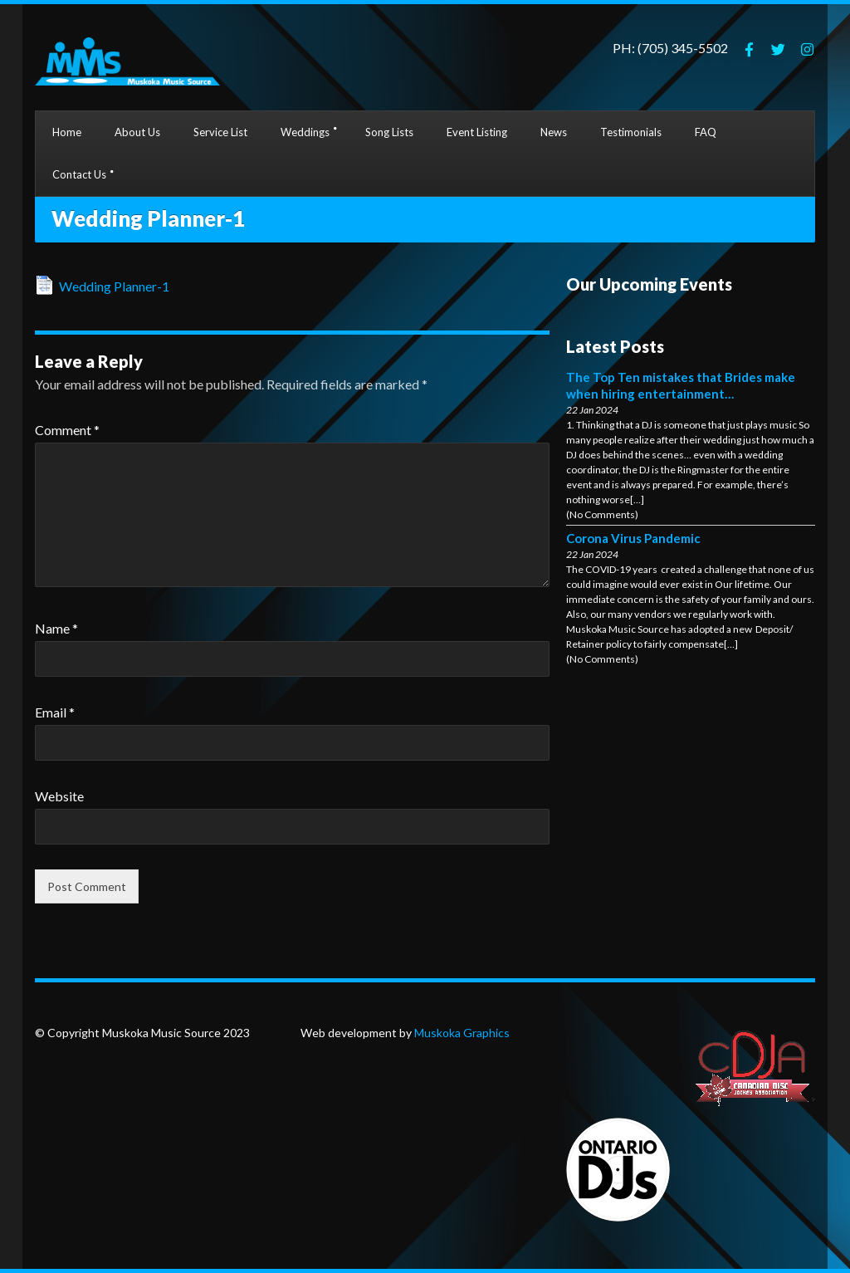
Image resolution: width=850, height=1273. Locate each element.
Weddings (305, 132)
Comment (67, 430)
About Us (137, 132)
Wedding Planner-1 (114, 286)
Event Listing (477, 132)
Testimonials (631, 132)
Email (55, 712)
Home (66, 132)
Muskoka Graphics (461, 1033)
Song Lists (389, 132)
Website (59, 796)
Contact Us (79, 174)
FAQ (705, 132)
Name (56, 628)
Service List (220, 132)
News (553, 132)
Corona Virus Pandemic (633, 538)
